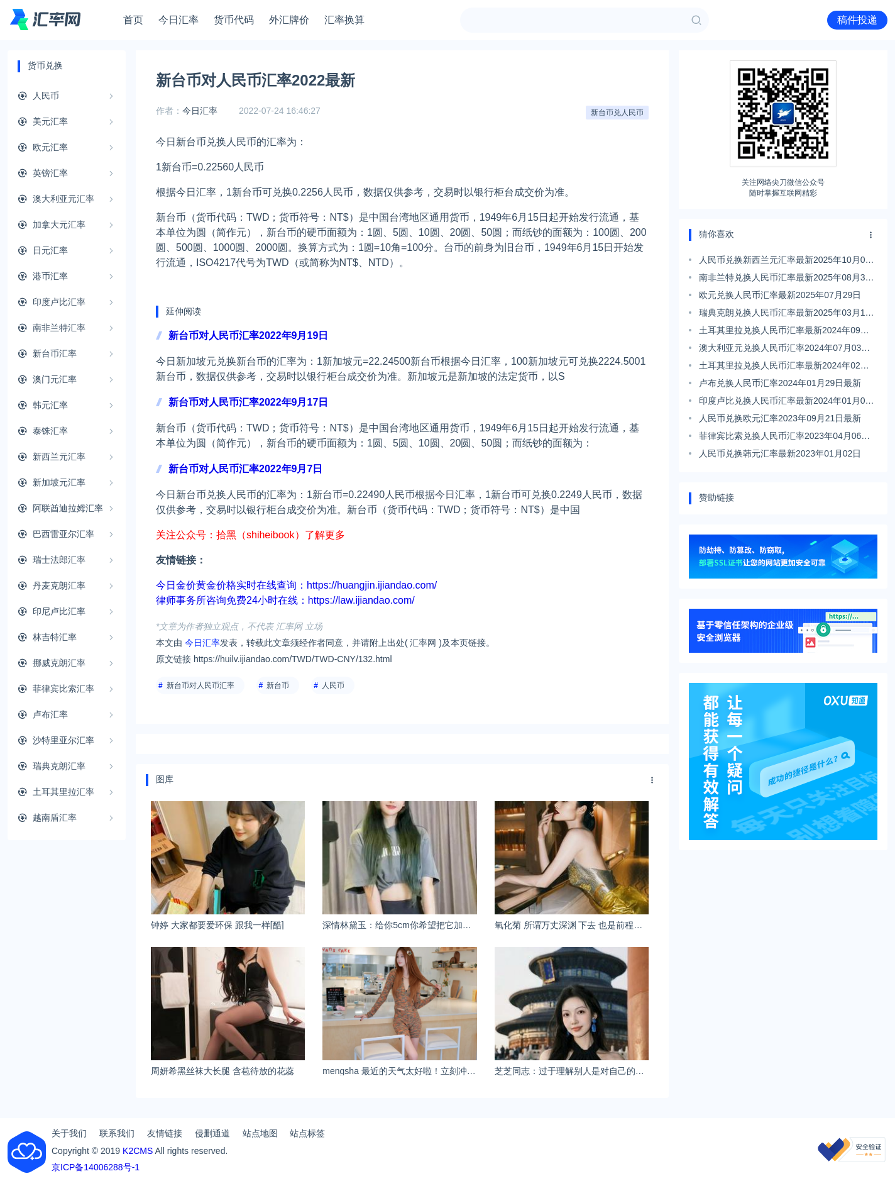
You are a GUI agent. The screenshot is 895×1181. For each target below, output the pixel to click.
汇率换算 (344, 19)
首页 (133, 19)
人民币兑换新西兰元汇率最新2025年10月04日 (784, 262)
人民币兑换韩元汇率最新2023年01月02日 (780, 453)
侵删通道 (212, 1133)
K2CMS (138, 1151)
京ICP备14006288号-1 (96, 1167)
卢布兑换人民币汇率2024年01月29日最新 (780, 383)
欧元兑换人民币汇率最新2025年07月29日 (780, 295)
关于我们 (69, 1133)
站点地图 (260, 1133)
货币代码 (234, 19)
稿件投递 (857, 19)
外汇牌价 (289, 19)
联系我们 (117, 1133)
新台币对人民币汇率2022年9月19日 (248, 335)
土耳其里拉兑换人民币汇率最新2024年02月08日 (784, 367)
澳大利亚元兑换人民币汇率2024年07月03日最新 (784, 350)
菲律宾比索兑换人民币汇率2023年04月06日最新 (784, 438)
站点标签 (307, 1133)
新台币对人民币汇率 (200, 685)
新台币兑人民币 (617, 112)
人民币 (333, 685)
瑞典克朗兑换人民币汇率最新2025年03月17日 (784, 314)
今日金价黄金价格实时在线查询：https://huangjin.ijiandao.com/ (296, 585)
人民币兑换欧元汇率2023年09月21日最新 (780, 418)
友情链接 (164, 1133)
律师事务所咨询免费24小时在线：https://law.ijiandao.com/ (285, 600)
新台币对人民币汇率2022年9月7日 (245, 468)
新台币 (277, 685)
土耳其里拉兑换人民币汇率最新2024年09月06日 (784, 332)
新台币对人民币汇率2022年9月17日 (248, 402)
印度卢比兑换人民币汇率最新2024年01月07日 (784, 402)
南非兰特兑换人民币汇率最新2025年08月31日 (784, 279)
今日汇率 (178, 19)
